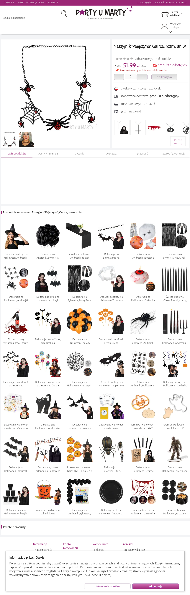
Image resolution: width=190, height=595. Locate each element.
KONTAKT (53, 2)
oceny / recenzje (48, 158)
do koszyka (164, 77)
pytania (79, 158)
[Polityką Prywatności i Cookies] (91, 575)
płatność (142, 158)
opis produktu (17, 158)
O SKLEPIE (9, 2)
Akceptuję (155, 586)
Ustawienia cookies (107, 586)
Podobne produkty (14, 531)
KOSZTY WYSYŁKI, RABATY (31, 2)
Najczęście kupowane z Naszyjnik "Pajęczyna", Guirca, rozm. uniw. (43, 217)
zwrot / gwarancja (174, 158)
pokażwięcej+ (178, 143)
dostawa (111, 158)
